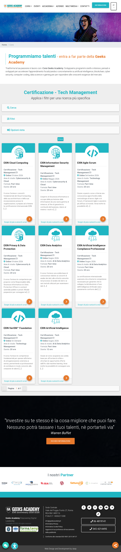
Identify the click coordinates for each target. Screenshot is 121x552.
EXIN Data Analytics (51, 245)
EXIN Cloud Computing (16, 162)
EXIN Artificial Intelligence (54, 328)
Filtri (11, 118)
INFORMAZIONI (100, 5)
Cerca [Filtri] (11, 107)
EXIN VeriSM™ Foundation (18, 328)
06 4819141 (98, 521)
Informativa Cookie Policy (54, 527)
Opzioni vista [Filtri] (16, 129)
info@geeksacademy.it (53, 521)
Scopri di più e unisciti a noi (15, 222)
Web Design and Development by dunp (60, 548)
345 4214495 (98, 528)
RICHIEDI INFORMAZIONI (60, 441)
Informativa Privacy (51, 524)
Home (4, 45)
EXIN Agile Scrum (86, 162)
